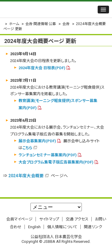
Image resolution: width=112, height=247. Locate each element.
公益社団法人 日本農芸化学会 (40, 9)
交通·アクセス (77, 219)
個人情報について (62, 227)
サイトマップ (49, 219)
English (34, 227)
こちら (27, 148)
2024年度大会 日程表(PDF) (42, 68)
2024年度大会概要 (26, 175)
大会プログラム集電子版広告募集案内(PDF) (56, 162)
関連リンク (93, 227)
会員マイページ (19, 219)
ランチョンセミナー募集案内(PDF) (48, 155)
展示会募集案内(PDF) (37, 141)
